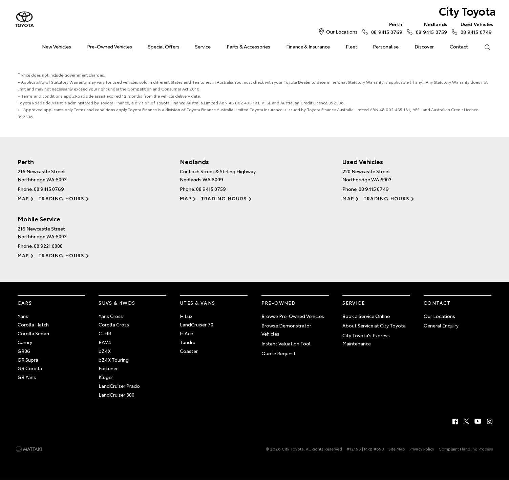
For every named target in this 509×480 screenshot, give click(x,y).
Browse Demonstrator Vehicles (286, 329)
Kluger (106, 377)
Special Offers (163, 46)
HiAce (186, 333)
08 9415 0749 (475, 27)
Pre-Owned (278, 302)
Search (483, 47)
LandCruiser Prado (119, 385)
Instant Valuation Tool (286, 343)
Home (19, 45)
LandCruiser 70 (196, 324)
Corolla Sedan (33, 333)
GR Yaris (27, 377)
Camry (25, 342)
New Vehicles (56, 46)
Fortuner (108, 368)
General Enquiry (441, 325)
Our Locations (342, 31)
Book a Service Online (366, 316)
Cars (25, 302)
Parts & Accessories (248, 46)
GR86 (24, 350)
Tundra (187, 342)
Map (23, 198)
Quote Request (278, 353)
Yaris (23, 316)
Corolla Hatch (33, 324)
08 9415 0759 (430, 27)
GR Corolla (30, 368)
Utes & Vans (197, 302)
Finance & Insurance (308, 46)
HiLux (186, 316)
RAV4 (105, 342)
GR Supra (28, 359)
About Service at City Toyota (374, 325)
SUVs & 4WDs (117, 302)
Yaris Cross (111, 316)
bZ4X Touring (114, 359)
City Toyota (467, 10)
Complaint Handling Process (466, 449)
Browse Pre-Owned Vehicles (292, 316)
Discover (424, 46)
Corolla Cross (114, 324)
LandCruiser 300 (116, 394)
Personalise (386, 46)
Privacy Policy (421, 449)
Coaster (189, 350)
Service (203, 46)
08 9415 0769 (385, 27)
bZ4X (105, 350)
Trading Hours (61, 198)
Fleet (351, 46)
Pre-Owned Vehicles (109, 46)
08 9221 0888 (48, 245)
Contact (459, 46)
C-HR (105, 333)
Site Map (396, 449)
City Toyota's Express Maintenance (366, 339)
